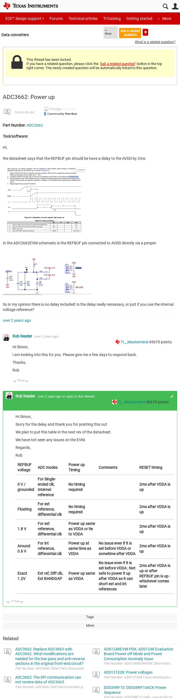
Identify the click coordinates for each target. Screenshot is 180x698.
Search (165, 6)
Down (26, 381)
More (166, 18)
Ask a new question (145, 32)
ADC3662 (35, 125)
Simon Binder (24, 112)
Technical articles (83, 18)
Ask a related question (130, 32)
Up (14, 381)
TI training (112, 18)
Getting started (139, 18)
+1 (172, 396)
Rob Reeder (22, 336)
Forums (56, 18)
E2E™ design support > (25, 18)
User (175, 6)
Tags (90, 617)
